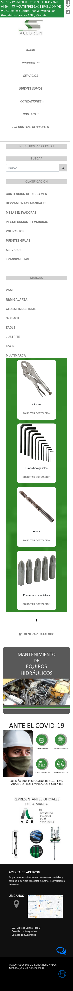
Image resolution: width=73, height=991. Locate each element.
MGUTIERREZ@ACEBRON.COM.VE (38, 6)
